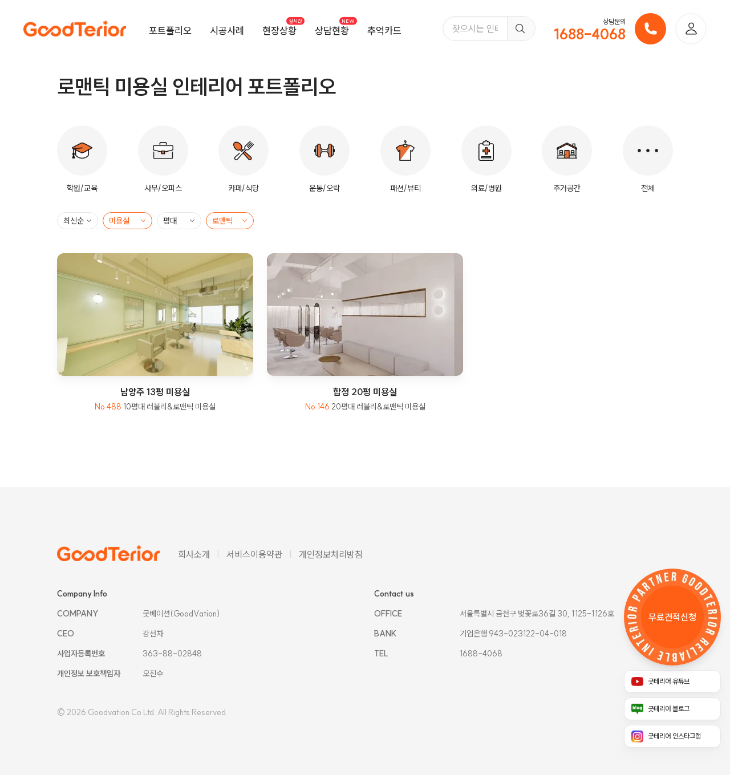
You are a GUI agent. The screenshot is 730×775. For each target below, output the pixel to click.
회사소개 (194, 554)
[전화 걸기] (650, 28)
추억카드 (384, 30)
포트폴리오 (170, 30)
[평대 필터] (179, 221)
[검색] (521, 28)
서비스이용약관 (254, 554)
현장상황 (279, 30)
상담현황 (332, 30)
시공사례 (227, 30)
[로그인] (691, 28)
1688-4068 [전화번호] (590, 34)
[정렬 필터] (78, 221)
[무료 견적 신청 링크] (672, 617)
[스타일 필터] (229, 221)
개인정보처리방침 (331, 554)
